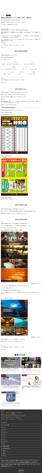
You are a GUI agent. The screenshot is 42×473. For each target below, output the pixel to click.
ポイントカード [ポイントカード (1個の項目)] (13, 462)
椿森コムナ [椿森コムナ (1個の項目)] (7, 464)
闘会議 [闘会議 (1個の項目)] (6, 466)
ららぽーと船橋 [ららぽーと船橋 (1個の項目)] (11, 460)
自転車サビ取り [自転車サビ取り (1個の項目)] (23, 464)
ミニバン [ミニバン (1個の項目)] (18, 462)
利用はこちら (3, 47)
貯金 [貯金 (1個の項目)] (31, 464)
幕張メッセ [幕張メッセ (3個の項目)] (2, 464)
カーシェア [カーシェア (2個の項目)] (25, 460)
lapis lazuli (21, 470)
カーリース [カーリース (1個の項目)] (30, 460)
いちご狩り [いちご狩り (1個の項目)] (2, 460)
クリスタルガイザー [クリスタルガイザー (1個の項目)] (35, 460)
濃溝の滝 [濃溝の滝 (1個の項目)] (11, 464)
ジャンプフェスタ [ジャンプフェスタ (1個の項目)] (7, 462)
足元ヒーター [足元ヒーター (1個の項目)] (35, 464)
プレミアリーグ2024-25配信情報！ (11, 414)
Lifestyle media (21, 469)
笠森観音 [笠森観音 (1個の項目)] (15, 464)
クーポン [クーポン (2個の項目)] (2, 462)
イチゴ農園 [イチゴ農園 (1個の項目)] (16, 460)
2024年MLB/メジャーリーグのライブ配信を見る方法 (13, 417)
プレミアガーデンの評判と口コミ (27, 368)
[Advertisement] (21, 6)
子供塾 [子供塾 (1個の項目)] (33, 462)
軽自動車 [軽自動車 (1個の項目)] (2, 466)
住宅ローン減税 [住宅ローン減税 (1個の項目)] (22, 462)
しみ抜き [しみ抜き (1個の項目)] (7, 460)
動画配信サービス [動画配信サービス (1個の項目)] (28, 462)
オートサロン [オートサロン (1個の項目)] (21, 460)
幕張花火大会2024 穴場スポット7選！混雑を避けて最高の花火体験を (15, 415)
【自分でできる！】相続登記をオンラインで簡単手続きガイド (14, 412)
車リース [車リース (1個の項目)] (39, 464)
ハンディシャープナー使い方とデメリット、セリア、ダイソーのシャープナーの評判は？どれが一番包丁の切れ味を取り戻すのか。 (10, 387)
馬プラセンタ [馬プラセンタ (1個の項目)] (10, 466)
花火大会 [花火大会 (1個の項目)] (28, 464)
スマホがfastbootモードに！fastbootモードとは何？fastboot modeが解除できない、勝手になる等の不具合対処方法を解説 (31, 387)
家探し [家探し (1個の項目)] (36, 462)
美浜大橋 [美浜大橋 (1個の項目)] (19, 464)
